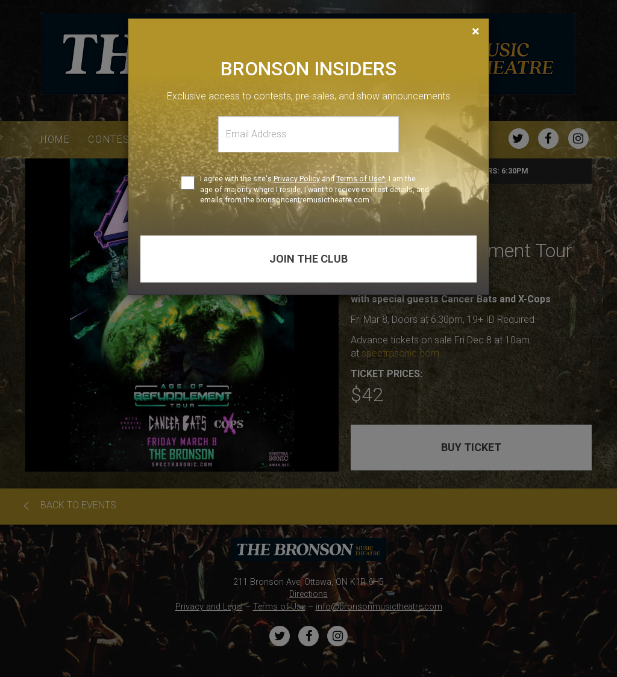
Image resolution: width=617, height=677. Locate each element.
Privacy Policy (297, 178)
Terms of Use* (360, 178)
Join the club (308, 258)
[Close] (476, 31)
